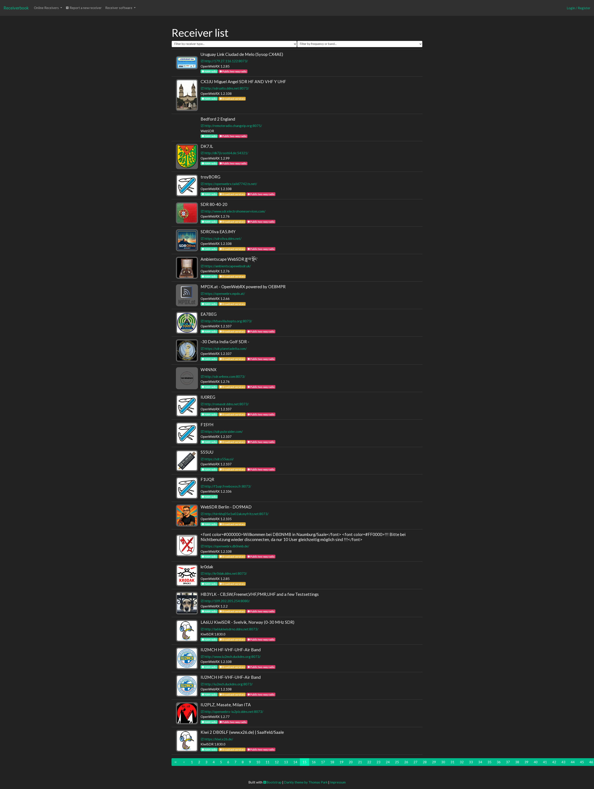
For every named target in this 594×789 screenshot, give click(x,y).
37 (508, 762)
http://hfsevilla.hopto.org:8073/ (226, 321)
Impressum (338, 782)
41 (545, 762)
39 (526, 762)
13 (286, 762)
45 (582, 762)
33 (471, 762)
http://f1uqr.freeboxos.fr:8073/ (226, 486)
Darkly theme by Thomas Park (306, 782)
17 (323, 762)
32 (462, 762)
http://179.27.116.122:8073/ (224, 61)
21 (360, 762)
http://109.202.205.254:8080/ (225, 601)
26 (406, 762)
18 (332, 762)
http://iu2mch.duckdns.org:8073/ (227, 684)
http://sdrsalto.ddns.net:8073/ (225, 88)
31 (452, 762)
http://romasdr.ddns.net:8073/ (225, 404)
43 (563, 762)
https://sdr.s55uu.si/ (217, 459)
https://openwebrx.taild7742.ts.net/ (229, 184)
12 (277, 762)
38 (517, 762)
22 (369, 762)
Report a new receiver (84, 8)
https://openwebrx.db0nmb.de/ (225, 546)
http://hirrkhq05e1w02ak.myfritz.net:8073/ (235, 514)
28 (425, 762)
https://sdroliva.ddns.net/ (221, 238)
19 (341, 762)
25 (397, 762)
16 (314, 762)
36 (499, 762)
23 (378, 762)
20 (351, 762)
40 (536, 762)
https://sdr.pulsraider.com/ (222, 431)
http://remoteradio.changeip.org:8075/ (231, 126)
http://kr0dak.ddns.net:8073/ (224, 573)
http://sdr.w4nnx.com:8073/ (223, 376)
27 (415, 762)
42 (554, 762)
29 (434, 762)
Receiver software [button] (119, 8)
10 (258, 762)
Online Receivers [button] (46, 8)
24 (388, 762)
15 (304, 762)
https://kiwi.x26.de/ (217, 739)
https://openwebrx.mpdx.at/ (223, 293)
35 (489, 762)
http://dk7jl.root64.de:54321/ (224, 153)
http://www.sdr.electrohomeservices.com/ (233, 211)
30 (443, 762)
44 (573, 762)
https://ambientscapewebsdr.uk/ (226, 266)
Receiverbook (16, 7)
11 (267, 762)
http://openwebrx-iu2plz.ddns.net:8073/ (232, 712)
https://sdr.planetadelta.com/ (224, 348)
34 (480, 762)
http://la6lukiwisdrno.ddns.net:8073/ (229, 629)
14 (295, 762)
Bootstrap (272, 782)
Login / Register (578, 8)
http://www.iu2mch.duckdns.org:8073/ (231, 657)
